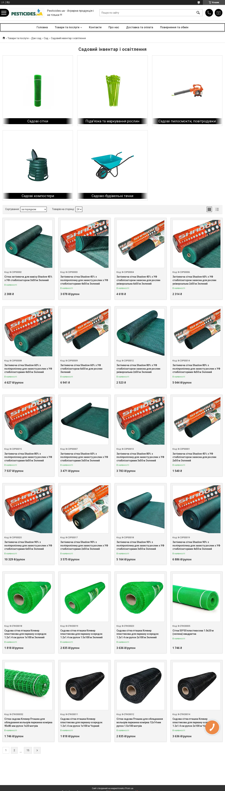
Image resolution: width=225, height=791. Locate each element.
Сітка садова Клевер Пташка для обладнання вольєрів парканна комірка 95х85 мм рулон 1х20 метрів (28, 722)
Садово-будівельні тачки (112, 196)
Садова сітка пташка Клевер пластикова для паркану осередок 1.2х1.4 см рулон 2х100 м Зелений (138, 634)
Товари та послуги (67, 27)
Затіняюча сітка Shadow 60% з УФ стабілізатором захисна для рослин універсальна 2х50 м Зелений (194, 280)
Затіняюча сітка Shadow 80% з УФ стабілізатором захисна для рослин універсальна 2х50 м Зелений (138, 368)
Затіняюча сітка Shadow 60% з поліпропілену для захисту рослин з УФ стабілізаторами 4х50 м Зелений (28, 368)
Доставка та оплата (139, 27)
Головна (42, 27)
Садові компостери (38, 196)
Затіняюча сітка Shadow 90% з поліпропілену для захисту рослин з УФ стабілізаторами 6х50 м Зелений (28, 545)
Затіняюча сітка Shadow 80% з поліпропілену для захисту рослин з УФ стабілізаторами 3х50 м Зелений (140, 457)
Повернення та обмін (174, 27)
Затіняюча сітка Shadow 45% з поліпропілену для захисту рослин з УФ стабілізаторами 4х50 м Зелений (84, 280)
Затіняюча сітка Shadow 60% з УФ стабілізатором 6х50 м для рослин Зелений (81, 368)
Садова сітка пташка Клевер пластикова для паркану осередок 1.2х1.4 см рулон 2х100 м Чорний (193, 722)
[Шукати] (198, 13)
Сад (46, 38)
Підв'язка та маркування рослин (112, 121)
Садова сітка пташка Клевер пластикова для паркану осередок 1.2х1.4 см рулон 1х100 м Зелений (25, 634)
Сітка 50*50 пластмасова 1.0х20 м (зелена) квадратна (193, 632)
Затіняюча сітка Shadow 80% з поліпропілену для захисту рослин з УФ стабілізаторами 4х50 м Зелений (196, 368)
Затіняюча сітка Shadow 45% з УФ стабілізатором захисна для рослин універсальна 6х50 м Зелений (138, 280)
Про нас (113, 27)
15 (28, 750)
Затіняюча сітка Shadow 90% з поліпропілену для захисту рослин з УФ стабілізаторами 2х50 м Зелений (84, 545)
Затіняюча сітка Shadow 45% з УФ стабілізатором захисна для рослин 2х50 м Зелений (194, 457)
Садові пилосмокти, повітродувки (187, 121)
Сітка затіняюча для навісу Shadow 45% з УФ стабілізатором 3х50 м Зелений (28, 278)
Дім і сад (36, 38)
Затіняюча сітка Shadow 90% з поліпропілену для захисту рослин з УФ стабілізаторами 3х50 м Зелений (140, 545)
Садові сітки (37, 121)
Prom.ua (129, 788)
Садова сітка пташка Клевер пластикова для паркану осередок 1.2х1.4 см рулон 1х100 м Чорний (81, 722)
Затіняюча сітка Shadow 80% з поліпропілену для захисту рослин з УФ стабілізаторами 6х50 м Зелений (28, 457)
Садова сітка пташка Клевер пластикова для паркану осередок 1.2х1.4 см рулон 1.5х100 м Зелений (81, 634)
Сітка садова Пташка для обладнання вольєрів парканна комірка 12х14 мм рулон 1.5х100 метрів (140, 722)
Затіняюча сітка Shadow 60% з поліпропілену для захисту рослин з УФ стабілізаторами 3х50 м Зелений (84, 457)
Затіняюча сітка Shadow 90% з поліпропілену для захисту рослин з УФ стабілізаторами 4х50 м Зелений (196, 545)
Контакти (95, 27)
